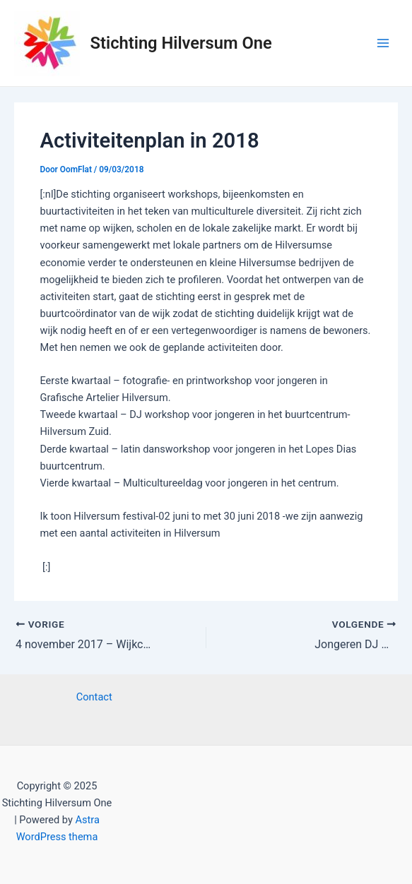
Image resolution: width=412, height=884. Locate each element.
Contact (94, 697)
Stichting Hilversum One (181, 43)
